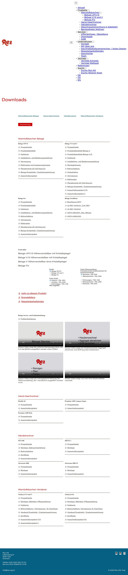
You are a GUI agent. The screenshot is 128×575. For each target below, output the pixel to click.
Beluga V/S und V (57, 273)
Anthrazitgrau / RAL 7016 (59, 284)
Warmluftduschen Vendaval (92, 116)
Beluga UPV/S (56, 271)
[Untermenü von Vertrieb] (87, 58)
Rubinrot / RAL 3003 (58, 280)
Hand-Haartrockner (51, 116)
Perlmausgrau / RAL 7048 (91, 280)
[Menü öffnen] (71, 42)
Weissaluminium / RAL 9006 (92, 276)
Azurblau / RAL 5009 (58, 282)
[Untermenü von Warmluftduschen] (100, 13)
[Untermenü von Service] (86, 32)
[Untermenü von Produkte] (88, 10)
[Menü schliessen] (76, 3)
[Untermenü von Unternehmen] (93, 42)
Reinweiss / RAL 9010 (90, 274)
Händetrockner (70, 116)
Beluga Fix (55, 275)
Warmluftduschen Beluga (28, 116)
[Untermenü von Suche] (85, 68)
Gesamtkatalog (25, 124)
